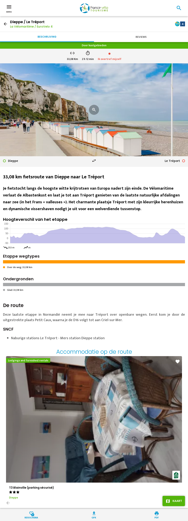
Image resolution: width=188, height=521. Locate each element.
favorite (177, 361)
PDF (156, 517)
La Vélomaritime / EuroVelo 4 (31, 27)
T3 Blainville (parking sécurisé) (31, 488)
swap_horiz (94, 160)
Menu (9, 8)
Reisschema (31, 517)
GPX (94, 517)
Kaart (177, 501)
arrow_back (5, 24)
